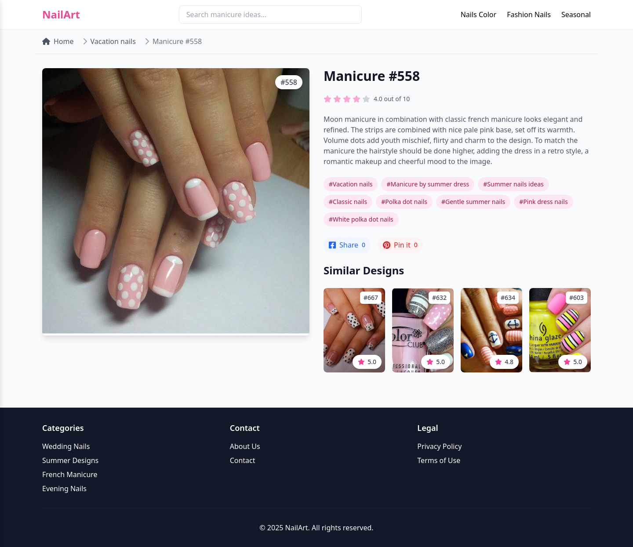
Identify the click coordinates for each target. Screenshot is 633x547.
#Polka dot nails (404, 201)
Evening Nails (64, 488)
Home (58, 41)
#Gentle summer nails (473, 201)
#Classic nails (348, 201)
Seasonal (576, 14)
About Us (245, 446)
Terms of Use (438, 460)
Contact (242, 460)
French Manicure (70, 474)
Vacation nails (113, 41)
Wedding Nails (66, 446)
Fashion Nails (529, 14)
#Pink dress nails (543, 201)
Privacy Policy (439, 446)
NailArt (61, 14)
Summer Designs (70, 460)
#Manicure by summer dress (427, 184)
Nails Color (478, 14)
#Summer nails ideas (513, 184)
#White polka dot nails (361, 219)
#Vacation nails (350, 184)
